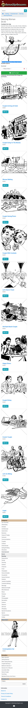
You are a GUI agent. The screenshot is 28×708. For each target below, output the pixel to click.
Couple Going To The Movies (12, 143)
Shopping (4, 608)
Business (4, 533)
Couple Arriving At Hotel (10, 106)
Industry (4, 579)
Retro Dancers (5, 657)
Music (3, 592)
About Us (3, 690)
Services (4, 606)
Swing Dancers (5, 659)
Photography (5, 598)
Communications (6, 539)
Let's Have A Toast (8, 290)
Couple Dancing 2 (6, 663)
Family (3, 560)
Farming (4, 562)
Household (4, 575)
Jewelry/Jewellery (6, 581)
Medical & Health (6, 587)
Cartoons (4, 537)
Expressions (5, 558)
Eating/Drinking (5, 547)
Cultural (4, 543)
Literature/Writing (6, 583)
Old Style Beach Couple (10, 326)
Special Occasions (6, 610)
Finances (4, 566)
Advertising (4, 524)
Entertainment (14, 13)
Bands (3, 554)
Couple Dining (7, 400)
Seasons (4, 604)
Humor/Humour (6, 577)
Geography (4, 571)
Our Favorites (5, 522)
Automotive (4, 531)
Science (4, 602)
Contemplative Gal (8, 649)
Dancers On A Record (7, 668)
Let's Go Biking (7, 474)
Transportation (5, 615)
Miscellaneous (5, 589)
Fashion (4, 564)
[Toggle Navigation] (2, 2)
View (5, 111)
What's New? (5, 620)
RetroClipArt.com (18, 703)
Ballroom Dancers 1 (7, 665)
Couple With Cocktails (9, 253)
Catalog (7, 13)
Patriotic (4, 594)
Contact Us (4, 699)
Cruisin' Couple (7, 437)
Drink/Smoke (5, 545)
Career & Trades (6, 535)
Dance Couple (5, 672)
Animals (4, 526)
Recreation (4, 600)
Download (3, 66)
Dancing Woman (8, 15)
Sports (3, 613)
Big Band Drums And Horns (8, 676)
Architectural (5, 529)
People (3, 596)
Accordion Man (5, 670)
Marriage (4, 585)
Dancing (21, 13)
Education (4, 550)
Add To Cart (14, 73)
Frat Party (4, 674)
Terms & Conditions (6, 696)
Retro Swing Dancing (7, 661)
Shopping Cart (5, 679)
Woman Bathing (8, 179)
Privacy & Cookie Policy (7, 693)
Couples (4, 541)
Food (3, 568)
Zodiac (3, 617)
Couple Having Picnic (9, 216)
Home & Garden (6, 573)
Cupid (4, 510)
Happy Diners (7, 363)
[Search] (12, 10)
